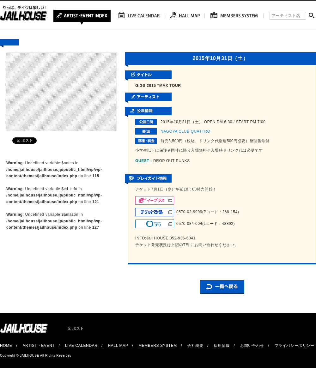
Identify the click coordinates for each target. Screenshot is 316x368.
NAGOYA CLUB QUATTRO (185, 131)
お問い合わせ (252, 345)
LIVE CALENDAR (81, 345)
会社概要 (195, 345)
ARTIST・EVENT (38, 345)
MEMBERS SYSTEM (157, 345)
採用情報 (221, 345)
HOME (6, 345)
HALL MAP (118, 345)
